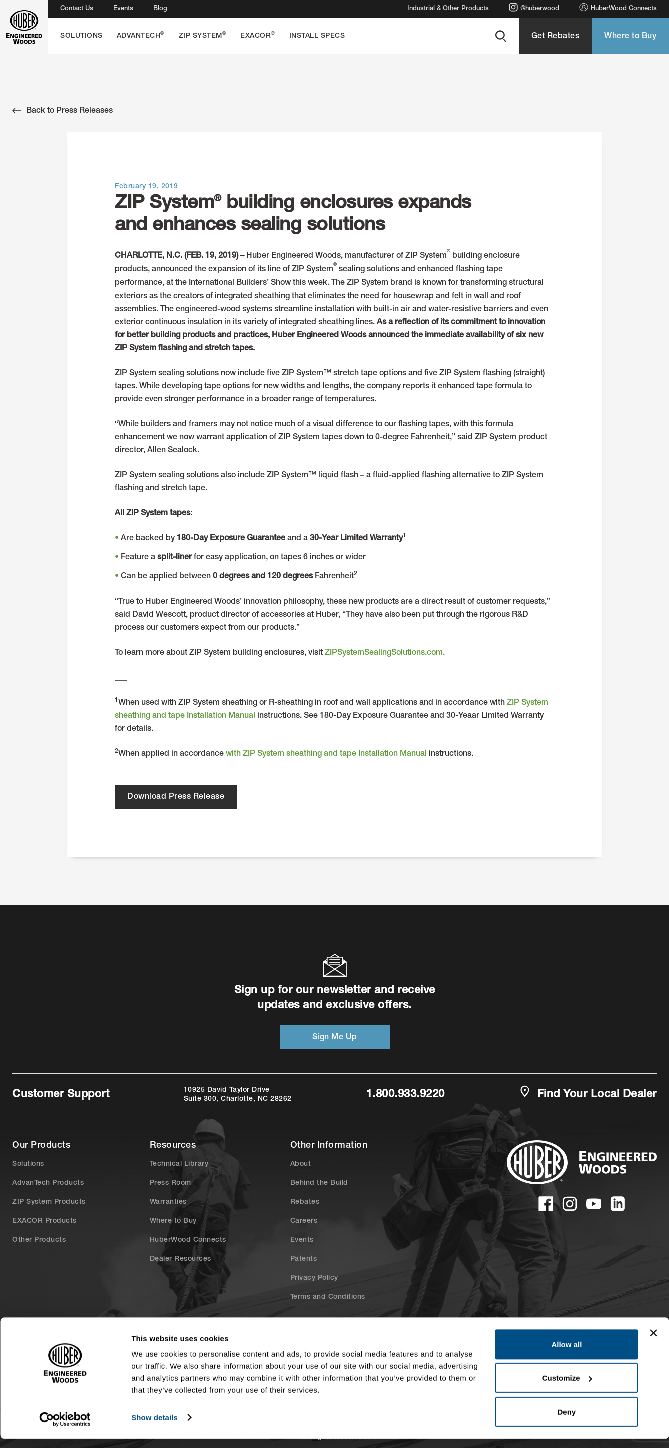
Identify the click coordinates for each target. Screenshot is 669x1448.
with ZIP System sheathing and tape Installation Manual (326, 754)
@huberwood (534, 7)
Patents (303, 1259)
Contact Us (76, 9)
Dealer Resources (180, 1259)
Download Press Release (175, 797)
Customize (567, 1387)
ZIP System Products (49, 1202)
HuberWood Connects (618, 7)
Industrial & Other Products (448, 9)
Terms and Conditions (327, 1297)
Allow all (566, 1353)
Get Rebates (555, 37)
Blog (160, 9)
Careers (304, 1221)
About (300, 1164)
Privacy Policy (314, 1278)
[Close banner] (653, 1341)
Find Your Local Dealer (588, 1093)
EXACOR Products (44, 1221)
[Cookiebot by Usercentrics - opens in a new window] (65, 1428)
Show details (154, 1426)
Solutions (81, 36)
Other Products (39, 1240)
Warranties (168, 1202)
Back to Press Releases (62, 110)
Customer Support (60, 1094)
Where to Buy (630, 37)
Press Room (170, 1183)
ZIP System (203, 35)
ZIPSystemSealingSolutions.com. (385, 653)
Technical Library (179, 1164)
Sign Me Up (334, 1038)
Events (123, 9)
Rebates (305, 1202)
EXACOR (257, 35)
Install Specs (317, 36)
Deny (567, 1420)
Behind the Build (319, 1183)
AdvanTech (141, 35)
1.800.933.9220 (405, 1094)
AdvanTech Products (48, 1183)
